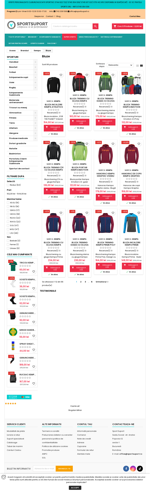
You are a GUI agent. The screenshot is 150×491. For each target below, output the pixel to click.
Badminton (15, 153)
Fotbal (12, 72)
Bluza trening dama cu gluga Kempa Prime (79, 245)
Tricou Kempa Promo (27, 283)
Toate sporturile (16, 37)
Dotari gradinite (17, 143)
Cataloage (12, 449)
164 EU (15, 221)
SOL (44, 464)
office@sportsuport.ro (78, 11)
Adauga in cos (53, 128)
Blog (58, 16)
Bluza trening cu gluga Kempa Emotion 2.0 (79, 101)
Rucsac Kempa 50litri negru (27, 394)
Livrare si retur (13, 441)
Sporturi (12, 57)
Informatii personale (87, 437)
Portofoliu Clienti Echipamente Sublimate (18, 161)
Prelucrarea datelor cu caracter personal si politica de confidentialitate (57, 445)
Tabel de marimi (15, 452)
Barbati (15, 240)
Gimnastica (15, 112)
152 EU (15, 217)
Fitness (12, 117)
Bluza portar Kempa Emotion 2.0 (79, 170)
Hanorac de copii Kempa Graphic (132, 174)
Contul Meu (134, 16)
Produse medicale (18, 138)
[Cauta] (75, 26)
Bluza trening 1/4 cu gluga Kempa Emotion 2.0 (53, 170)
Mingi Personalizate (88, 37)
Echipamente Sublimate (49, 37)
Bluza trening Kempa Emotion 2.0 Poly (131, 107)
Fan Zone (51, 43)
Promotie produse (50, 456)
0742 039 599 (60, 11)
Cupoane (81, 452)
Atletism (13, 128)
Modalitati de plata (16, 437)
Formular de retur (85, 456)
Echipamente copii (18, 77)
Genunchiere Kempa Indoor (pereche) (27, 333)
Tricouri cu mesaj (18, 107)
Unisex (14, 248)
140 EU (15, 214)
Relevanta (121, 65)
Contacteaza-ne (123, 430)
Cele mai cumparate (19, 274)
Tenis (12, 123)
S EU (14, 225)
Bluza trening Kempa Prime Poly (105, 243)
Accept (75, 487)
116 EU (14, 206)
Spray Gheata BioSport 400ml (27, 364)
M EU (14, 229)
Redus (15, 185)
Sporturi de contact (19, 168)
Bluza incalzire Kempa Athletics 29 (53, 107)
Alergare (13, 133)
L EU (14, 233)
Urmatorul (102, 281)
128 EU (14, 210)
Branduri (32, 37)
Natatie (13, 148)
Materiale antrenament (111, 37)
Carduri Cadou (14, 456)
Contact (49, 16)
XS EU (14, 202)
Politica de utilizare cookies (55, 452)
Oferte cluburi (37, 43)
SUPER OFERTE (70, 37)
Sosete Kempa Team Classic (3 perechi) (27, 316)
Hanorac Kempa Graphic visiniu (106, 174)
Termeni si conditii (50, 437)
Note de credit (84, 445)
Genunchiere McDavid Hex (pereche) (27, 378)
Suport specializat (15, 445)
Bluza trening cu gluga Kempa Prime (53, 245)
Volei (11, 82)
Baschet (13, 67)
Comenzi (81, 441)
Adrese (80, 449)
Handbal (13, 62)
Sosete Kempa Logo (27, 299)
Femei (14, 244)
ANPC (44, 460)
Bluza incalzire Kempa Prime (131, 243)
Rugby (12, 87)
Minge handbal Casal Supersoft (27, 350)
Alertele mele (83, 460)
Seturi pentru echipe (17, 43)
